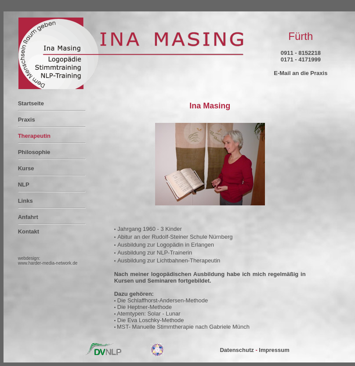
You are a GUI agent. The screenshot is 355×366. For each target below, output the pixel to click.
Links (25, 200)
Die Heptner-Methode (144, 307)
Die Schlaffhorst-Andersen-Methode (162, 300)
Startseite (31, 103)
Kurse (26, 168)
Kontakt (28, 231)
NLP (23, 184)
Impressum (274, 350)
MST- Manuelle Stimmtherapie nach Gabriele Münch (183, 326)
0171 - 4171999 (301, 59)
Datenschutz (237, 350)
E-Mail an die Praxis (300, 73)
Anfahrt (28, 217)
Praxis (26, 119)
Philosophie (34, 152)
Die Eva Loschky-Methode (150, 320)
